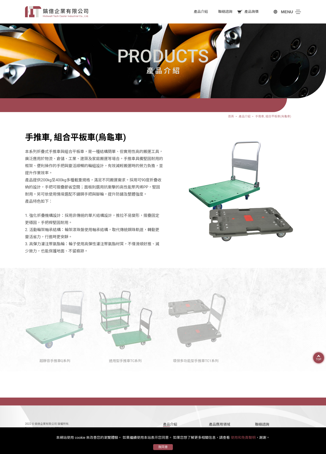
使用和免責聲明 (243, 437)
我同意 (163, 447)
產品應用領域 (219, 424)
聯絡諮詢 (262, 424)
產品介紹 (170, 424)
